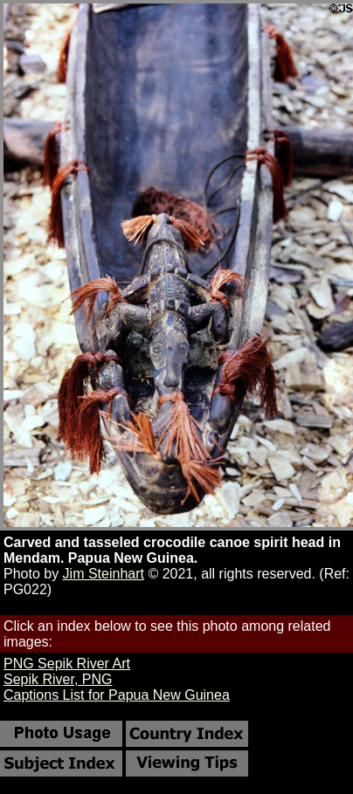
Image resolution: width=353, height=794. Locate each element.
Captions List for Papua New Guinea (116, 695)
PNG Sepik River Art (66, 663)
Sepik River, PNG (57, 679)
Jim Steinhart (103, 573)
